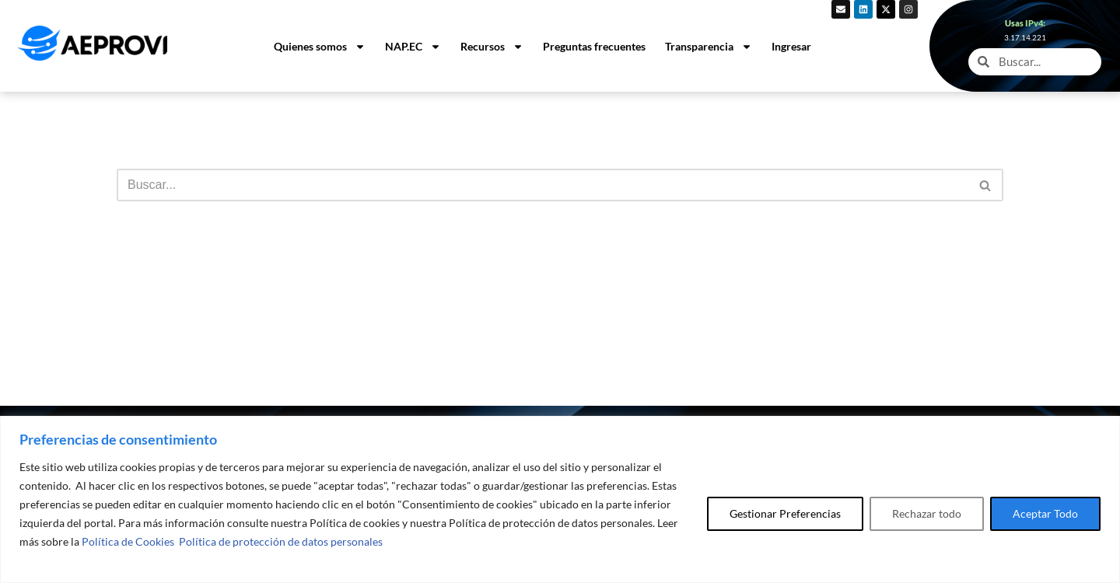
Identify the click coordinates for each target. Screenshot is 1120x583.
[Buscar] (542, 185)
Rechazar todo (926, 513)
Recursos (491, 46)
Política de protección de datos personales (281, 541)
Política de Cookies (128, 541)
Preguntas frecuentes (594, 46)
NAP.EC (413, 46)
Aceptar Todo (1045, 513)
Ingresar (791, 46)
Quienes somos (320, 46)
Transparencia (708, 46)
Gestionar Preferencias (785, 513)
